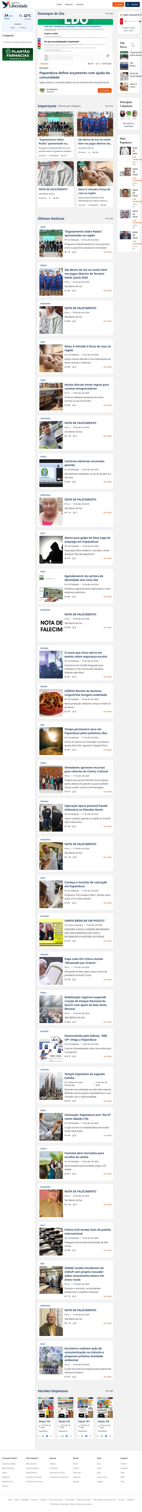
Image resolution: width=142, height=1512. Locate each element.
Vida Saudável (31, 1464)
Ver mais (109, 106)
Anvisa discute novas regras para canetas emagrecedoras (86, 386)
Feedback (25, 1500)
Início (59, 4)
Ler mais (107, 252)
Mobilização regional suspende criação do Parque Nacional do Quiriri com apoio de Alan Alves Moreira (85, 1003)
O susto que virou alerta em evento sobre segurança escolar (85, 654)
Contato (79, 4)
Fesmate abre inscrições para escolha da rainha (84, 1155)
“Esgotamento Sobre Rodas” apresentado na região (53, 143)
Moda (4, 1472)
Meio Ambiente (8, 1468)
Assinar (132, 4)
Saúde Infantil (31, 1472)
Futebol (123, 1464)
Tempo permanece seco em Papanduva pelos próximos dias (85, 731)
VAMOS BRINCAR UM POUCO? (84, 920)
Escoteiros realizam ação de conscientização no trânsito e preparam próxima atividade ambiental (84, 1354)
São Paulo (77, 1472)
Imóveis (53, 1464)
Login (118, 4)
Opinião (76, 1481)
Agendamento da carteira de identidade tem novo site (83, 578)
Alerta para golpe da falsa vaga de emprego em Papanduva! (87, 539)
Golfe (123, 1477)
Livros (99, 1468)
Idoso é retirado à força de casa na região (133, 85)
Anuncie (69, 4)
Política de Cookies (84, 1500)
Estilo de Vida (7, 1481)
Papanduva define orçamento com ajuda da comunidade (74, 74)
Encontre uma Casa (57, 1472)
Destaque (43, 68)
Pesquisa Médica (32, 1468)
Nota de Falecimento (135, 151)
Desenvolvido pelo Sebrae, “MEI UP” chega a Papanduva (85, 1037)
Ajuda (17, 1500)
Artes (99, 1464)
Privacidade (69, 1500)
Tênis (123, 1481)
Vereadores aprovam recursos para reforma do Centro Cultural (86, 769)
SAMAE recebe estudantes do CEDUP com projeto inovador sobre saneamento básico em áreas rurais (84, 1273)
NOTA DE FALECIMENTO (53, 189)
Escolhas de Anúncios (34, 1481)
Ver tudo (109, 13)
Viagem (100, 1481)
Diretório (130, 1500)
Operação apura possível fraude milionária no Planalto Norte (85, 807)
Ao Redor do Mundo (34, 1477)
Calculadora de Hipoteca (59, 1477)
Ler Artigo (104, 90)
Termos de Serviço (56, 1500)
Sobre (10, 1500)
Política (76, 1468)
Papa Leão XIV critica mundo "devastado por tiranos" (83, 961)
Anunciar (121, 1500)
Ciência (5, 1486)
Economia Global (8, 1464)
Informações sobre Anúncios (104, 1500)
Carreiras (34, 1500)
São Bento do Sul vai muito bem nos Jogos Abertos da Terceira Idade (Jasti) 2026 (94, 143)
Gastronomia (102, 1477)
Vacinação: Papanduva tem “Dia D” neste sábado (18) (87, 1117)
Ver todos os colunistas (128, 124)
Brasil (75, 1464)
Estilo (99, 1472)
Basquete (124, 1468)
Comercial (53, 1468)
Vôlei (122, 1472)
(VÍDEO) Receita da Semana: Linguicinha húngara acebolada (85, 693)
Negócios (5, 1477)
